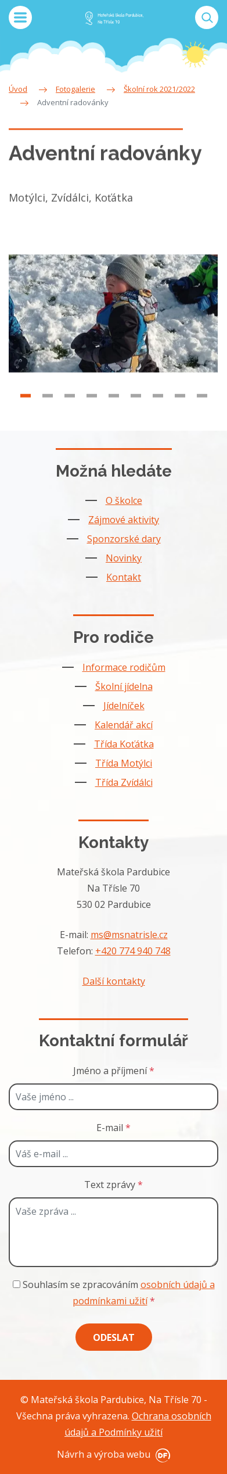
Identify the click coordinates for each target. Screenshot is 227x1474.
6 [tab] (136, 401)
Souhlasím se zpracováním (114, 1292)
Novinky (124, 558)
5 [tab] (114, 401)
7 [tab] (158, 401)
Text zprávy (113, 1184)
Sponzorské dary (124, 538)
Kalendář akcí (124, 724)
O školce (124, 500)
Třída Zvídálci (124, 782)
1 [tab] (25, 401)
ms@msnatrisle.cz (129, 934)
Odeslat (114, 1337)
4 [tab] (92, 401)
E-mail (113, 1127)
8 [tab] (180, 401)
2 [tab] (47, 401)
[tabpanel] (113, 320)
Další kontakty (113, 981)
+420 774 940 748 (133, 950)
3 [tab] (69, 401)
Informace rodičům (123, 667)
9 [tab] (202, 401)
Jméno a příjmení (113, 1070)
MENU (20, 17)
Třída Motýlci (123, 763)
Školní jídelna (124, 686)
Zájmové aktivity (123, 519)
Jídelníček (124, 705)
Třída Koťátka (124, 744)
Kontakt (123, 577)
